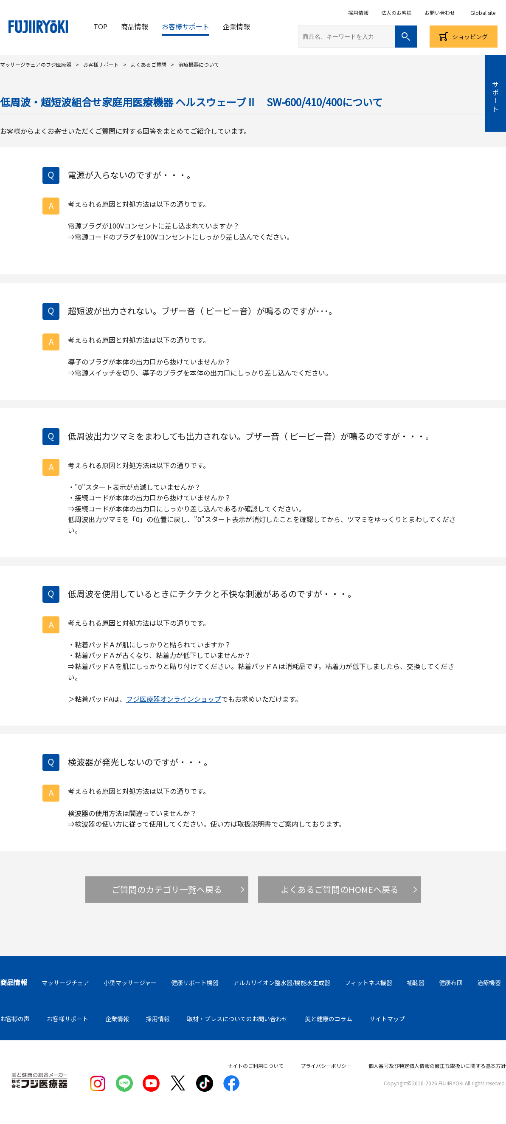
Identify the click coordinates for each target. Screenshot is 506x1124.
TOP (100, 26)
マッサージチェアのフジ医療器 (35, 64)
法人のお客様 (396, 12)
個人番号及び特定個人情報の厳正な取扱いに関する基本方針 (437, 1065)
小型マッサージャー (130, 982)
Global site (482, 12)
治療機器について (198, 64)
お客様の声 (15, 1018)
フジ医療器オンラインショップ (173, 699)
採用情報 (358, 12)
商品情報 (134, 26)
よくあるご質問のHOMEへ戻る (340, 889)
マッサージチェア (65, 982)
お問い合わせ (439, 12)
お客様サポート (185, 26)
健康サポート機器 (195, 982)
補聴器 (415, 982)
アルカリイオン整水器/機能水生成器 (281, 982)
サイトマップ (387, 1018)
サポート (495, 97)
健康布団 (451, 982)
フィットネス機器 (368, 982)
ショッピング (470, 36)
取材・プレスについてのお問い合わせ (237, 1018)
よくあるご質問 (148, 64)
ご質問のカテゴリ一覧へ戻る (167, 889)
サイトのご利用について (256, 1065)
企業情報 (236, 26)
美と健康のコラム (328, 1018)
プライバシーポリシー (326, 1065)
